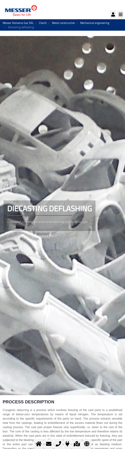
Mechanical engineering (94, 23)
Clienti (43, 23)
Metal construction (63, 23)
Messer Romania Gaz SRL (18, 23)
